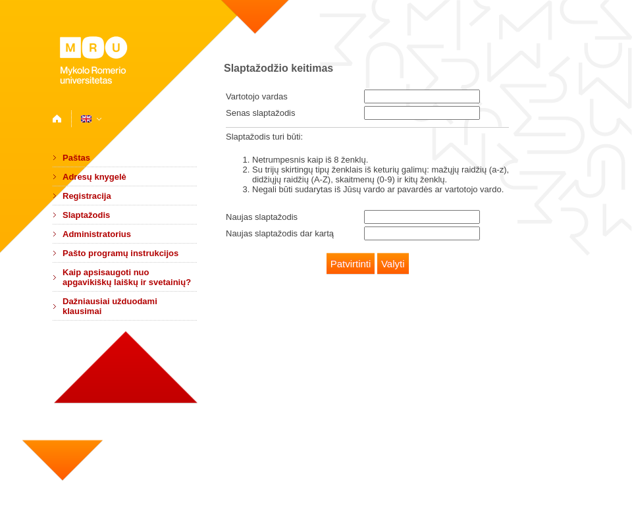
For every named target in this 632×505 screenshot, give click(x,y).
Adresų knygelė (94, 177)
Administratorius (97, 234)
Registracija (87, 196)
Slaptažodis (86, 215)
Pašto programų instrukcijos (120, 253)
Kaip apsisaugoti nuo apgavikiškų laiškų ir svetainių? (127, 277)
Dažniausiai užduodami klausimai (110, 306)
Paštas (76, 158)
